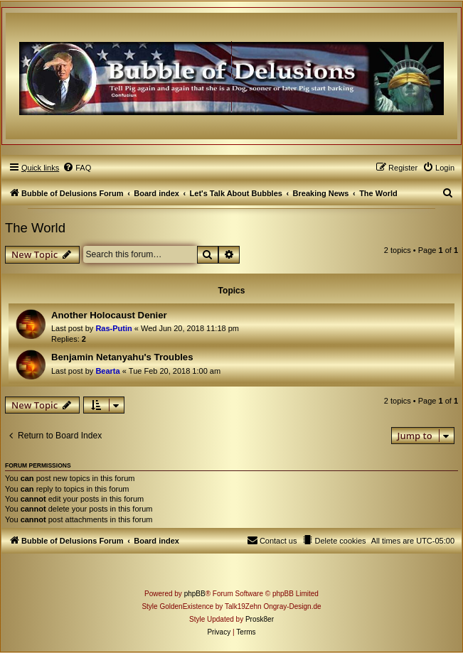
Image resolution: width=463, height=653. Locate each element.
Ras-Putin (113, 328)
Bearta (107, 371)
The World (35, 227)
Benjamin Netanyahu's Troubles (122, 357)
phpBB (195, 594)
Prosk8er (259, 619)
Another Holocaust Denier (109, 315)
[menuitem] (77, 167)
